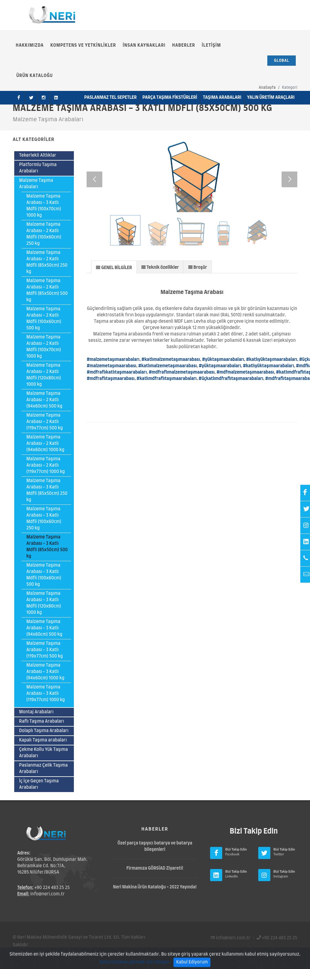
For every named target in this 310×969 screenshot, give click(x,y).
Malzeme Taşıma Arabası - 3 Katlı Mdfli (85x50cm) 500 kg (47, 546)
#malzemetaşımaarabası (111, 366)
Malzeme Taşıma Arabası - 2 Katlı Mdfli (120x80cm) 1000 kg (43, 375)
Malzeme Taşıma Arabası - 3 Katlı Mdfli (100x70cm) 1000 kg (43, 206)
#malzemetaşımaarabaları (113, 360)
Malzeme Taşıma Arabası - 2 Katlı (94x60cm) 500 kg (44, 399)
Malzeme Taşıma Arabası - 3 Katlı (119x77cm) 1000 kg (45, 693)
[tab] (114, 267)
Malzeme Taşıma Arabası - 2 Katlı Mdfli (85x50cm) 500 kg (47, 290)
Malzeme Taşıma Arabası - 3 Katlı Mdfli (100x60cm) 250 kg (43, 518)
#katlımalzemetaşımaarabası (170, 360)
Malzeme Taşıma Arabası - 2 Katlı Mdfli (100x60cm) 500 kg (43, 318)
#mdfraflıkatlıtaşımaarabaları (117, 372)
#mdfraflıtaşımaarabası (110, 379)
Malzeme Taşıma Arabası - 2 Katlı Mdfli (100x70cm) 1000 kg (43, 346)
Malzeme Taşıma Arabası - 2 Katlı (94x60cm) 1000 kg (45, 443)
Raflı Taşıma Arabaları (41, 721)
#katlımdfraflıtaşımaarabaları (166, 379)
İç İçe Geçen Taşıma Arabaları (39, 784)
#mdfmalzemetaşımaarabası (245, 372)
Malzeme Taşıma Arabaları (36, 183)
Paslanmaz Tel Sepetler (110, 97)
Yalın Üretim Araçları (271, 97)
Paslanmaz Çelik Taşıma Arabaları (43, 768)
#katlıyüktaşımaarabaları (271, 360)
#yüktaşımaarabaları (223, 360)
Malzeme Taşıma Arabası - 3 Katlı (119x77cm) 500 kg (44, 649)
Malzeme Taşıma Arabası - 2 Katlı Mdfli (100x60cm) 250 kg (43, 234)
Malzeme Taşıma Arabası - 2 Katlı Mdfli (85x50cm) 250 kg (47, 262)
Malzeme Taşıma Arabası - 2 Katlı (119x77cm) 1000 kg (45, 465)
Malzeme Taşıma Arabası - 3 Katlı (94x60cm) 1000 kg (45, 671)
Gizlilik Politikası (69, 953)
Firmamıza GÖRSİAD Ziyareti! (155, 868)
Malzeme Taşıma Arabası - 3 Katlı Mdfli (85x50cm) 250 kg (47, 490)
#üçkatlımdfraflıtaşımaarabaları (231, 379)
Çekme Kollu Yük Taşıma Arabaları (43, 753)
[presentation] (114, 267)
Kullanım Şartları (30, 953)
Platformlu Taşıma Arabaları (38, 168)
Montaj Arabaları (36, 712)
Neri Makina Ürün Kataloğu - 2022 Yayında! (155, 887)
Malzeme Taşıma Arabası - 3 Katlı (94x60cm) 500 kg (44, 628)
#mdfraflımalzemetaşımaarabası (181, 372)
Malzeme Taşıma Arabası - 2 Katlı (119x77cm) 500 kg (44, 421)
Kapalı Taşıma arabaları (43, 740)
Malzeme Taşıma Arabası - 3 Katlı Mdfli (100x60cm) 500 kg (43, 575)
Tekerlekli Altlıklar (37, 155)
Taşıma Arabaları (222, 97)
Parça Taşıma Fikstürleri (170, 97)
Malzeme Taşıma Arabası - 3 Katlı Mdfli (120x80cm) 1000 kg (43, 603)
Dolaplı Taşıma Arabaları (43, 731)
